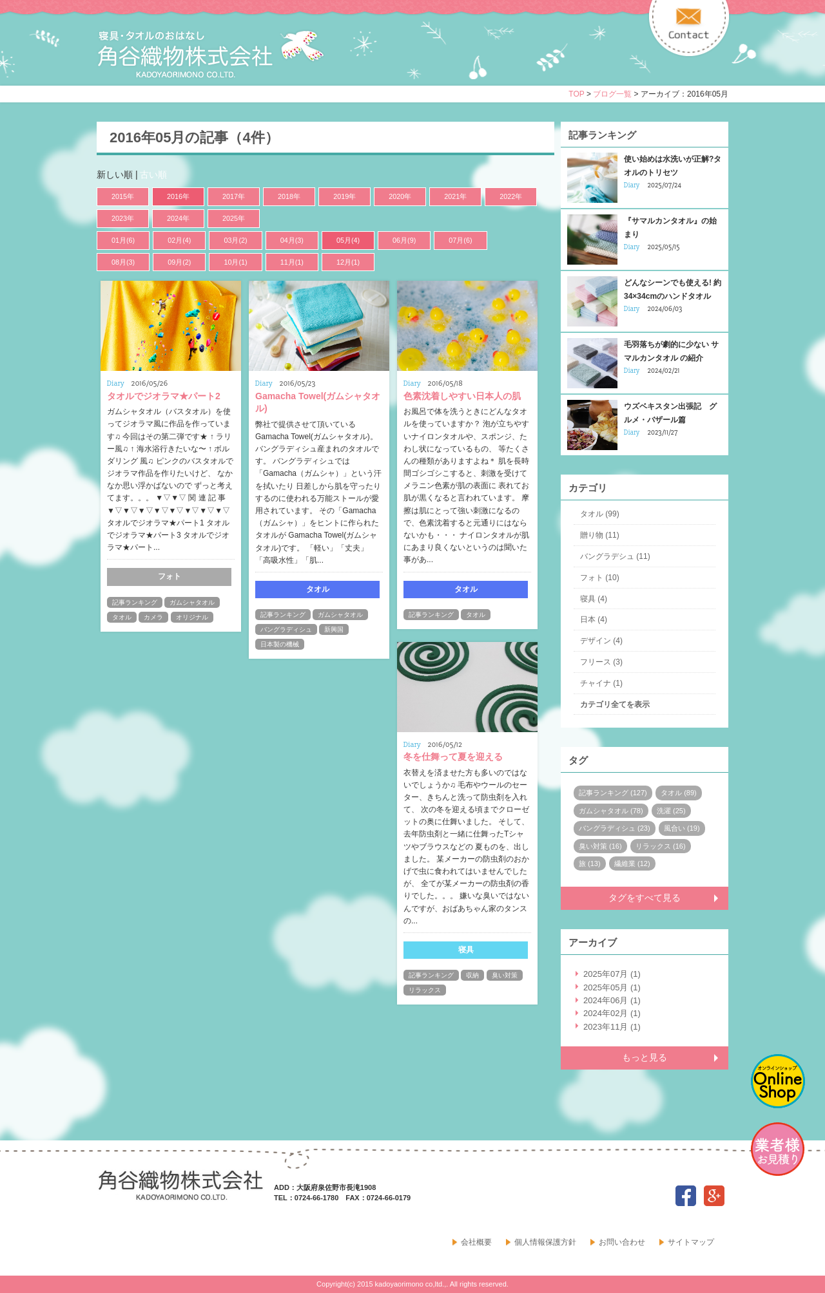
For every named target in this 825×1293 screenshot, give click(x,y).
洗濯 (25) (671, 811)
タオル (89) (679, 793)
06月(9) (404, 240)
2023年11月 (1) (612, 1027)
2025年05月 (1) (612, 987)
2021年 (455, 196)
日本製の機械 (279, 644)
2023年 (123, 218)
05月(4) (348, 240)
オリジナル (192, 617)
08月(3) (123, 262)
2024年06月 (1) (612, 1000)
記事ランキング (134, 602)
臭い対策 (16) (600, 846)
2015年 (123, 196)
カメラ (153, 617)
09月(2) (179, 262)
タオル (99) (599, 513)
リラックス (425, 990)
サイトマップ (691, 1242)
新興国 (334, 629)
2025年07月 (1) (612, 974)
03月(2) (235, 240)
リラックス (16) (661, 846)
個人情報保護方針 (545, 1242)
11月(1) (292, 262)
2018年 (289, 196)
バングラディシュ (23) (614, 828)
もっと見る (644, 1057)
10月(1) (235, 262)
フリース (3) (601, 661)
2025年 (233, 218)
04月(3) (292, 240)
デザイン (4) (601, 640)
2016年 (178, 196)
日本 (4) (593, 619)
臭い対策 (505, 975)
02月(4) (179, 240)
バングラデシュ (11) (615, 556)
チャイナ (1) (601, 683)
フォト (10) (599, 577)
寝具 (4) (593, 598)
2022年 (511, 196)
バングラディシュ (286, 629)
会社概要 (476, 1242)
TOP (576, 94)
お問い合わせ (622, 1242)
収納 (472, 975)
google (714, 1195)
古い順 (153, 174)
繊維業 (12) (632, 863)
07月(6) (460, 240)
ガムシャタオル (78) (611, 811)
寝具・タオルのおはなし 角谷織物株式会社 (211, 54)
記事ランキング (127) (613, 793)
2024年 (178, 218)
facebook (685, 1195)
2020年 (400, 196)
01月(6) (123, 240)
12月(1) (348, 262)
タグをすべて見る (644, 897)
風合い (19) (682, 828)
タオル (121, 617)
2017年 (233, 196)
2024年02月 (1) (612, 1013)
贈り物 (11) (599, 535)
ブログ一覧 (612, 94)
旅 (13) (590, 863)
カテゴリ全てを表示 (615, 704)
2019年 (344, 196)
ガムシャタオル (192, 602)
